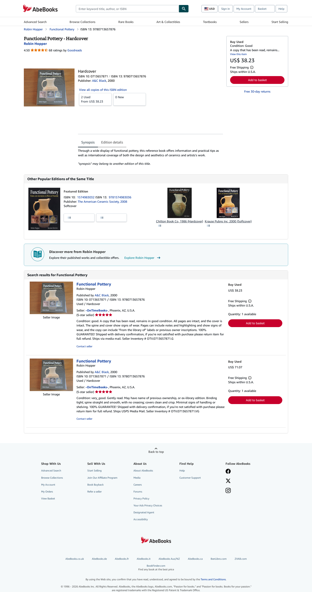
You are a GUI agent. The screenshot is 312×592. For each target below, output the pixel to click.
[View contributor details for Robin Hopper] (35, 43)
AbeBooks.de (99, 558)
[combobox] (127, 8)
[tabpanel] (150, 157)
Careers (137, 484)
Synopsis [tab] (88, 142)
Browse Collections (82, 22)
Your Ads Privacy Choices (147, 505)
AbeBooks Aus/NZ (169, 558)
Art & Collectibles (168, 22)
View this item (238, 54)
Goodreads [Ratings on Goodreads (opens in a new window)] (74, 50)
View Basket (48, 498)
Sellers (244, 22)
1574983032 (86, 197)
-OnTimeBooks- (97, 310)
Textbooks (210, 22)
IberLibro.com (219, 558)
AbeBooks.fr (122, 558)
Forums (137, 491)
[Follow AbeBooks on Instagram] (228, 491)
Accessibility (140, 519)
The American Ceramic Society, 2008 (102, 201)
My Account (243, 8)
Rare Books (125, 22)
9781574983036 (120, 197)
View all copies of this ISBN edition (103, 89)
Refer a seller (94, 491)
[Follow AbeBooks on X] (228, 481)
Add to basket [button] (257, 80)
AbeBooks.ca (195, 558)
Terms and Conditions (213, 579)
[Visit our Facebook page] (228, 472)
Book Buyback (95, 484)
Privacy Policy (141, 498)
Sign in (225, 8)
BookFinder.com (156, 567)
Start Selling (279, 22)
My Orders (47, 491)
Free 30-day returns (257, 91)
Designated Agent (143, 512)
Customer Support (190, 477)
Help (281, 8)
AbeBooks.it (144, 558)
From (95, 99)
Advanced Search (35, 22)
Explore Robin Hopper (142, 258)
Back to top (156, 451)
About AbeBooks (143, 470)
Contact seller (84, 346)
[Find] (183, 8)
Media (136, 477)
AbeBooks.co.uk (74, 558)
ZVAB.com (241, 558)
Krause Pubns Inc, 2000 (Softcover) (228, 221)
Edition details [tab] (112, 142)
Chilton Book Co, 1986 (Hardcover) (179, 221)
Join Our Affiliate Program (102, 477)
